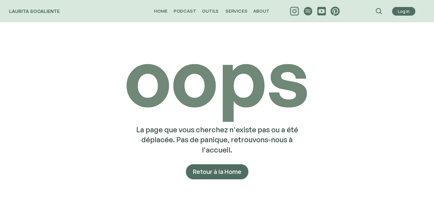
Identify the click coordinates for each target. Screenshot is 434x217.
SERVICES (236, 11)
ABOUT (261, 11)
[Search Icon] (379, 11)
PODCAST (185, 11)
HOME (160, 11)
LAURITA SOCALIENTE (34, 11)
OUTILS (210, 11)
